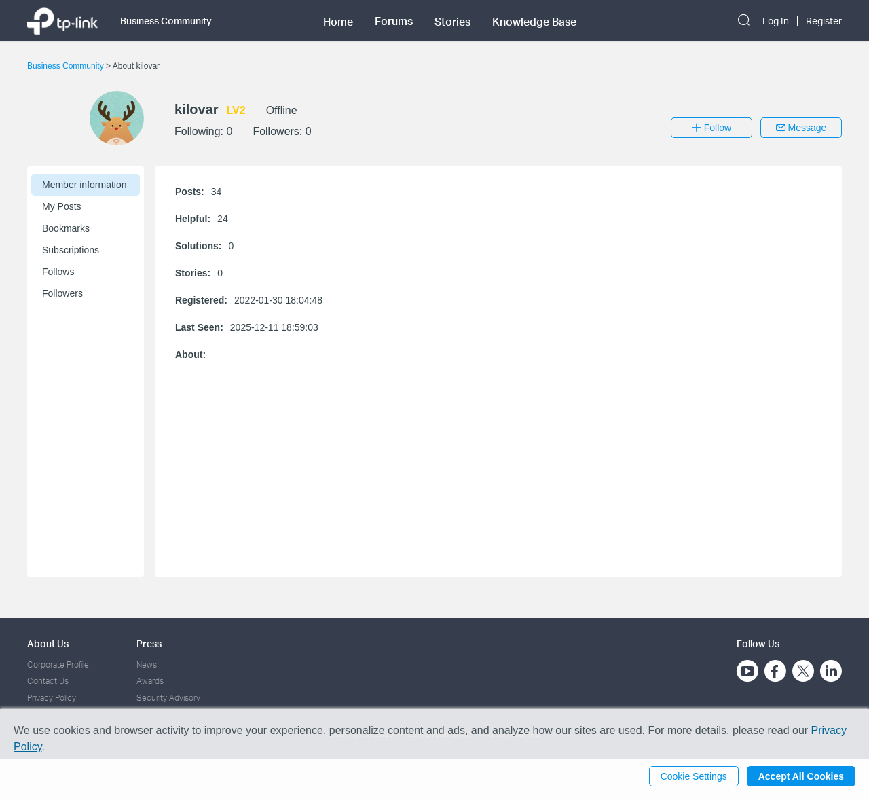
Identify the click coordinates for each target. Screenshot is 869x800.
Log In (775, 21)
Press (149, 643)
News (146, 664)
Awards (150, 681)
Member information (84, 184)
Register (824, 21)
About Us (48, 643)
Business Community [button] (166, 20)
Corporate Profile (58, 664)
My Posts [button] (61, 206)
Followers (62, 293)
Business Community (66, 66)
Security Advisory (168, 698)
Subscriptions (70, 249)
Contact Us (48, 681)
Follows (58, 271)
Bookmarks (66, 228)
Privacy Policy (51, 698)
